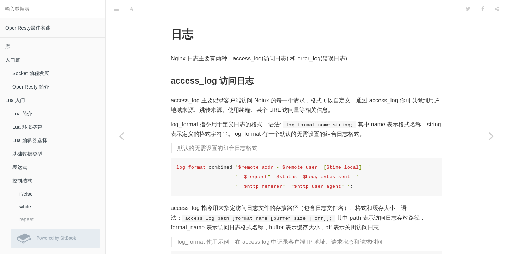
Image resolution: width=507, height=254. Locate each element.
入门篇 (12, 60)
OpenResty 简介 (30, 87)
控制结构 (22, 180)
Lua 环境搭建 (27, 127)
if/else (26, 194)
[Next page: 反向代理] (491, 136)
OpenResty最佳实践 (28, 28)
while (25, 207)
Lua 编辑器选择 (29, 140)
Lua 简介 (22, 113)
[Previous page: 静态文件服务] (121, 136)
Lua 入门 (15, 100)
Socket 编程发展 (30, 73)
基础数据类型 (27, 154)
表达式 (19, 167)
